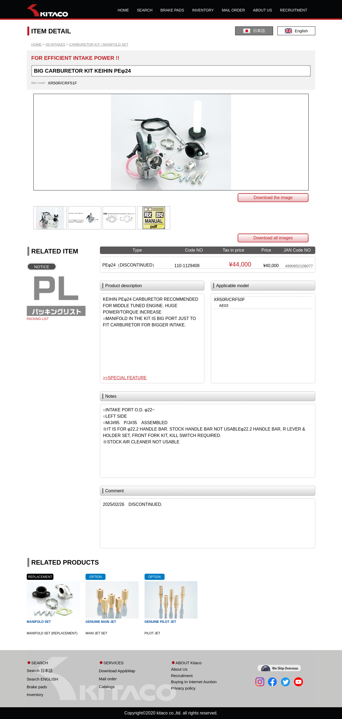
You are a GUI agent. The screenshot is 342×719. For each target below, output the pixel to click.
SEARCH (144, 10)
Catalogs (107, 686)
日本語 (254, 30)
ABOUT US (262, 10)
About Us (179, 669)
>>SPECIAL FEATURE (125, 378)
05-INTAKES (55, 44)
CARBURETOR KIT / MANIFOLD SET (98, 44)
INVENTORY (203, 10)
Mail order (108, 679)
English (296, 30)
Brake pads (37, 687)
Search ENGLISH (42, 679)
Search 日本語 (40, 670)
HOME (123, 10)
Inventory (35, 694)
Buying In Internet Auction (194, 681)
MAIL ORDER (233, 10)
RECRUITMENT (293, 10)
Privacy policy (183, 688)
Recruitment (182, 675)
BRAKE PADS (172, 10)
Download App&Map (117, 671)
